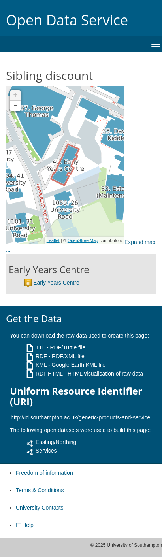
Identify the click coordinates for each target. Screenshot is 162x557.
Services (46, 450)
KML (41, 365)
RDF (41, 356)
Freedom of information (44, 473)
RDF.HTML (49, 373)
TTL (40, 347)
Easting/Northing (56, 442)
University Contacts (40, 507)
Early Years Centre (56, 282)
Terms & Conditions (40, 490)
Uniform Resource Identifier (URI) (76, 396)
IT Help (25, 525)
